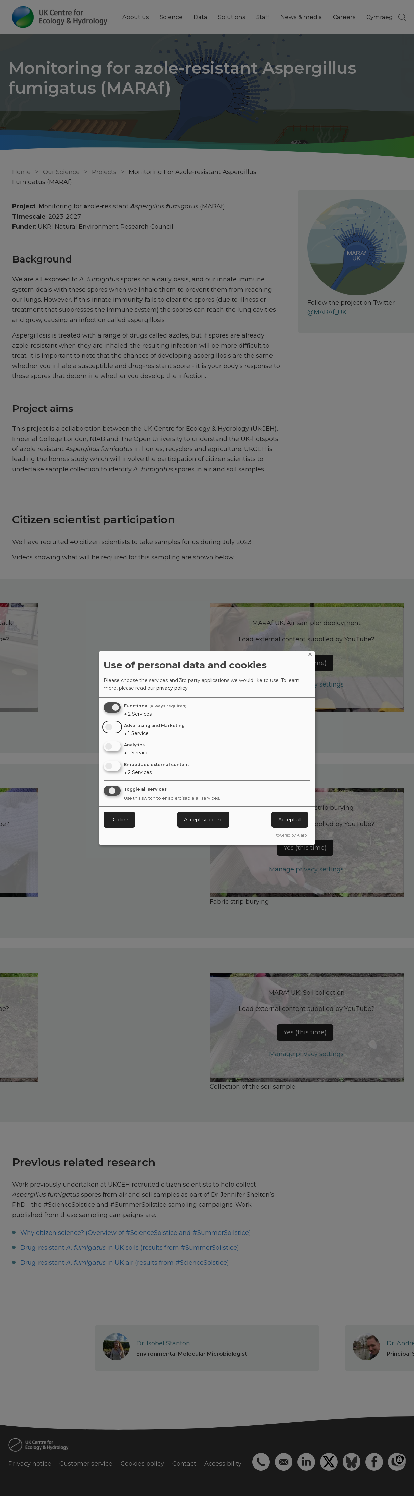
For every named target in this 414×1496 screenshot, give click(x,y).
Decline (119, 820)
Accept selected (203, 820)
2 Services (138, 713)
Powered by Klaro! (291, 835)
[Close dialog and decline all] (310, 655)
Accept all (289, 820)
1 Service (136, 733)
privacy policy (172, 688)
